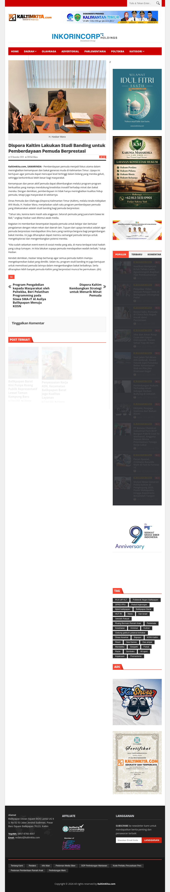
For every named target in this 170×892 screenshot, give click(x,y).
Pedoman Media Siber (65, 866)
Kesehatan (120, 628)
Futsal (146, 647)
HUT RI (118, 614)
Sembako (130, 651)
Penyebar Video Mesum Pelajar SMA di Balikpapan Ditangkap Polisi (146, 293)
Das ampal (147, 642)
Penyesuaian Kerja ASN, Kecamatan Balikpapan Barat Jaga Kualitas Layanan (55, 389)
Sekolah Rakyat (122, 619)
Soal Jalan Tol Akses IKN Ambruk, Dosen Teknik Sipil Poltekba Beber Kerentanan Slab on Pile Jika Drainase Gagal (145, 364)
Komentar (154, 254)
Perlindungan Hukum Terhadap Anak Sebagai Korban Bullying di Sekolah (145, 389)
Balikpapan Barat (143, 609)
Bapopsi (137, 637)
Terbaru (136, 254)
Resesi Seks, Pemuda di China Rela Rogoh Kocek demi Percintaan (145, 316)
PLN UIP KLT (121, 600)
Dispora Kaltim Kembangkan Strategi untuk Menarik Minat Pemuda (85, 290)
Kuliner (147, 628)
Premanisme (135, 656)
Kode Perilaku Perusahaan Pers (127, 866)
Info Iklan (46, 866)
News (130, 614)
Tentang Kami (17, 866)
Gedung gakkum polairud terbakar (130, 633)
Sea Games (131, 642)
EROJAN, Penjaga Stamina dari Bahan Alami (144, 411)
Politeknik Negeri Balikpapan (145, 600)
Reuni (117, 642)
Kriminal (134, 628)
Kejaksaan (120, 656)
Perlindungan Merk (57, 870)
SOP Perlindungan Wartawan (94, 866)
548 (27, 157)
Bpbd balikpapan (122, 609)
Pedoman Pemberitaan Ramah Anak (27, 870)
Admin (139, 278)
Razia (117, 651)
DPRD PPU (120, 604)
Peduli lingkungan (139, 604)
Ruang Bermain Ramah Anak (128, 623)
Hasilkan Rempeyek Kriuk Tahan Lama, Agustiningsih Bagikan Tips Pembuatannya (146, 270)
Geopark (134, 647)
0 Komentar (26, 400)
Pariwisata (151, 623)
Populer (120, 254)
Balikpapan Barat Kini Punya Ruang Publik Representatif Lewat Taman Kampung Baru (22, 388)
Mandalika (119, 647)
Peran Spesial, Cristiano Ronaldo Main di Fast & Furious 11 (146, 463)
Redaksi (139, 301)
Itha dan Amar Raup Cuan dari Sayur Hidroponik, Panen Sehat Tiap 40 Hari (145, 338)
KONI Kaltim (152, 637)
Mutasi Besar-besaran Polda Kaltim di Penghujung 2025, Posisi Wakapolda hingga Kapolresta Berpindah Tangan (146, 488)
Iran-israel (142, 614)
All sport (143, 651)
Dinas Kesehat (121, 637)
